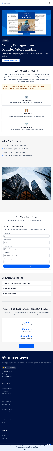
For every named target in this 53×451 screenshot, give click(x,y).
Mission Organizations (7, 388)
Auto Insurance (5, 406)
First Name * (7, 233)
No (28, 450)
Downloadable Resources (8, 425)
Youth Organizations (6, 393)
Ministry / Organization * (10, 259)
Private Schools (5, 391)
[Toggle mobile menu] (49, 3)
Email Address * (8, 246)
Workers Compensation (7, 409)
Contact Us (4, 438)
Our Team (4, 435)
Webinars (4, 422)
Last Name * (7, 239)
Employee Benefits (6, 412)
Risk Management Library (8, 420)
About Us (4, 433)
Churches (4, 386)
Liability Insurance (6, 404)
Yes (25, 450)
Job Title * (6, 252)
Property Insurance (6, 401)
